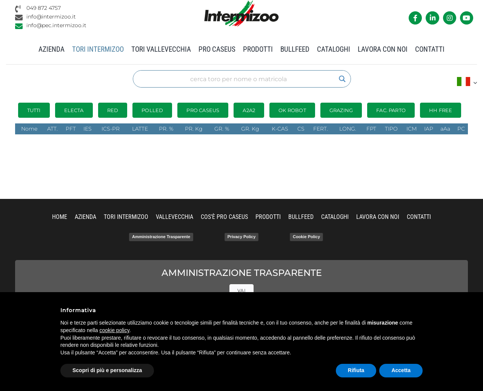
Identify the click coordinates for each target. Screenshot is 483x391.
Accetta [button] (401, 370)
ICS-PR (111, 128)
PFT (71, 128)
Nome (29, 128)
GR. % (221, 128)
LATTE (140, 128)
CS (301, 128)
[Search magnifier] (342, 79)
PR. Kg (194, 128)
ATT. (52, 128)
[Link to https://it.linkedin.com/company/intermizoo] (432, 18)
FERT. (320, 128)
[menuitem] (467, 82)
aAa (445, 128)
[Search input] (238, 79)
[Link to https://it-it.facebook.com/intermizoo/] (415, 18)
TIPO (391, 128)
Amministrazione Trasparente (161, 236)
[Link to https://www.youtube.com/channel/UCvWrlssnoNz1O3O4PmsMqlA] (466, 18)
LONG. (347, 128)
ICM (411, 128)
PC (461, 128)
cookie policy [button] (114, 330)
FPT (371, 128)
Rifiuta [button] (356, 370)
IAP (428, 128)
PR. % (166, 128)
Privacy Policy (242, 236)
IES (87, 128)
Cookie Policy (306, 236)
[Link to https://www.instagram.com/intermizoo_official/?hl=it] (449, 18)
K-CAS (280, 128)
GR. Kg (250, 128)
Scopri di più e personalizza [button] (107, 370)
